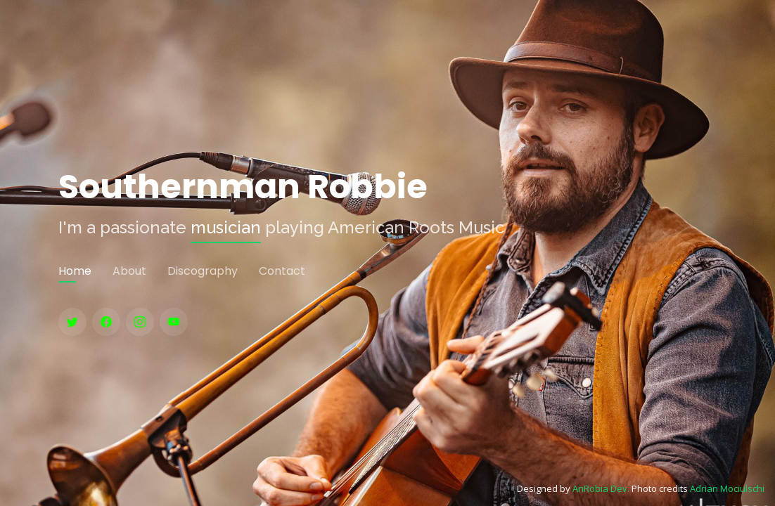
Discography (202, 271)
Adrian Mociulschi (727, 488)
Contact (282, 271)
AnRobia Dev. (600, 488)
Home (74, 271)
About (129, 271)
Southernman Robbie (243, 187)
